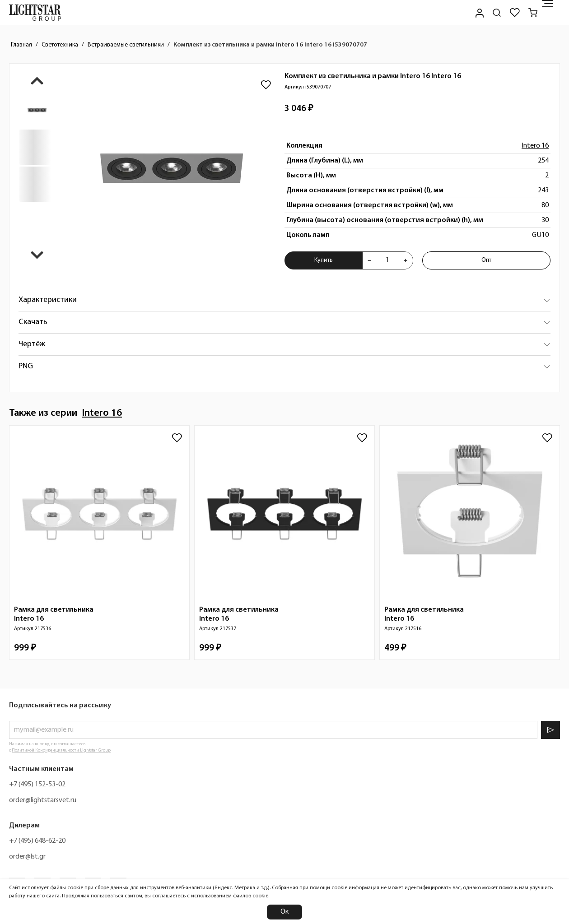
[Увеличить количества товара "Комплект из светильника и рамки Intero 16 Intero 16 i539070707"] (405, 260)
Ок (284, 911)
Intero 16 (535, 145)
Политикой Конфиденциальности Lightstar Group (61, 750)
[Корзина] (533, 13)
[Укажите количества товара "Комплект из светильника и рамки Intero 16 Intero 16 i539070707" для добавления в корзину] (387, 260)
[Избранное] (515, 13)
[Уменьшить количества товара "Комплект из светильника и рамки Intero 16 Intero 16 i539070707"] (369, 260)
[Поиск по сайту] (497, 13)
